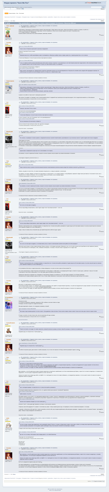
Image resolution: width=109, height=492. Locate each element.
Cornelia (8, 42)
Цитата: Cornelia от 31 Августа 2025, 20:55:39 (26, 112)
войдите (21, 7)
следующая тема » (101, 19)
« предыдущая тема (93, 19)
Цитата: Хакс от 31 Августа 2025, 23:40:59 (26, 451)
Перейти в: (89, 481)
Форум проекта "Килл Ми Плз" (16, 3)
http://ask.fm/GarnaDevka (23, 319)
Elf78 (7, 418)
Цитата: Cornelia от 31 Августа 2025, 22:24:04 (26, 202)
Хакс (7, 161)
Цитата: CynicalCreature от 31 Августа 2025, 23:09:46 (28, 343)
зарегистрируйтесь (28, 7)
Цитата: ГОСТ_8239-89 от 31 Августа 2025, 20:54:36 (27, 84)
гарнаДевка (9, 297)
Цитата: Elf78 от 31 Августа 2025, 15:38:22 (26, 164)
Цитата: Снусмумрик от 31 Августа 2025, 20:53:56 (27, 308)
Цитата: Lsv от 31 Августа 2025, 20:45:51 (26, 46)
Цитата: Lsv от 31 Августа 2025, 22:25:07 (26, 220)
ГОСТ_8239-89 (10, 26)
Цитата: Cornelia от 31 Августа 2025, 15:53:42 (26, 68)
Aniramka (45, 478)
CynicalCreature (10, 322)
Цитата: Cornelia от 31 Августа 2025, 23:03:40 (26, 326)
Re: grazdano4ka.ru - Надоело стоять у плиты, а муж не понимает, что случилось (39, 25)
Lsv (7, 102)
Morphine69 (9, 131)
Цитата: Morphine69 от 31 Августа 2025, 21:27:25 (27, 183)
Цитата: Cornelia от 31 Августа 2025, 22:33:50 (26, 260)
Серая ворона (10, 81)
